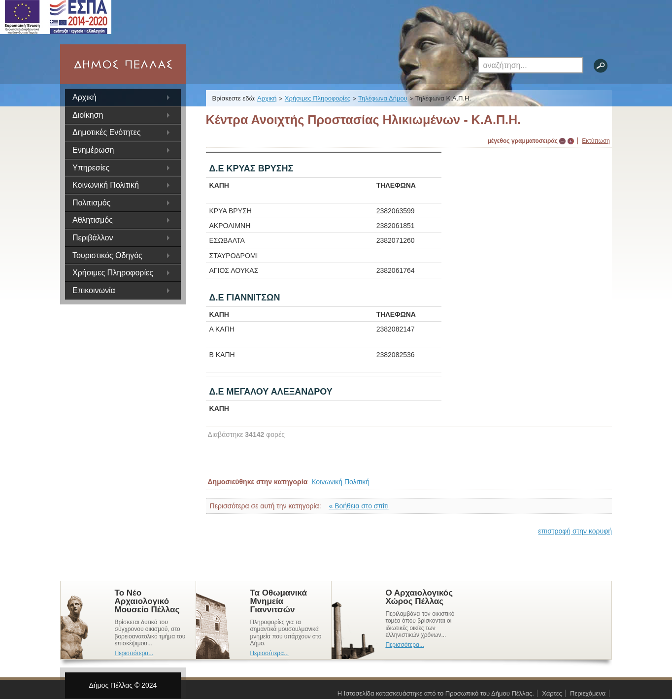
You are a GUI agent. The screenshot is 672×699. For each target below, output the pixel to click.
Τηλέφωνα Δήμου (382, 98)
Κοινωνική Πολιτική (340, 482)
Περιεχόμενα (587, 693)
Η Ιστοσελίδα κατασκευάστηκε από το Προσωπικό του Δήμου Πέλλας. (435, 693)
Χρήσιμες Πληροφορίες (317, 98)
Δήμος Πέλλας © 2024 (123, 685)
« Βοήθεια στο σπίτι (359, 506)
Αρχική (84, 97)
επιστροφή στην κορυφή (575, 531)
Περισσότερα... (134, 653)
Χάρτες (552, 693)
